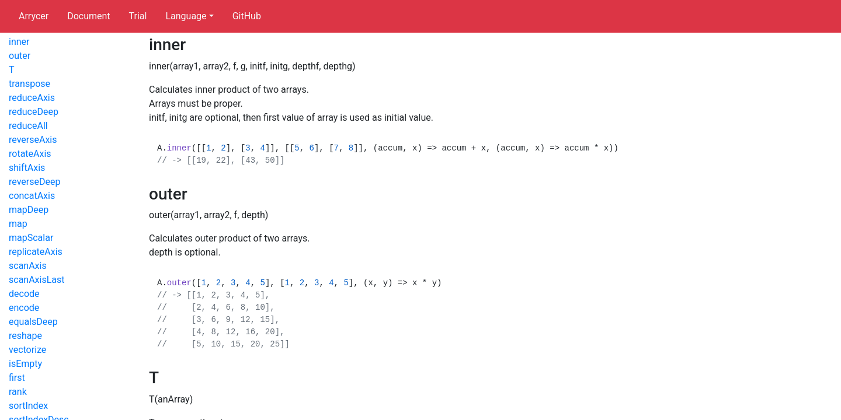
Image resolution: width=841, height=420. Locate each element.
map (18, 223)
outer (19, 55)
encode (24, 307)
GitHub (246, 16)
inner (19, 41)
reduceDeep (33, 111)
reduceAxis (32, 97)
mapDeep (28, 209)
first (17, 377)
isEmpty (25, 363)
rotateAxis (30, 153)
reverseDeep (34, 181)
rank (18, 391)
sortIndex (28, 405)
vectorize (27, 349)
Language (185, 16)
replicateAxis (35, 251)
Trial (138, 16)
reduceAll (28, 125)
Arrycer (33, 16)
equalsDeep (33, 321)
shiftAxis (27, 167)
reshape (25, 335)
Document (88, 16)
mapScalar (31, 237)
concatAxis (32, 195)
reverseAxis (33, 139)
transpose (29, 83)
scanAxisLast (37, 279)
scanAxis (28, 265)
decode (24, 293)
